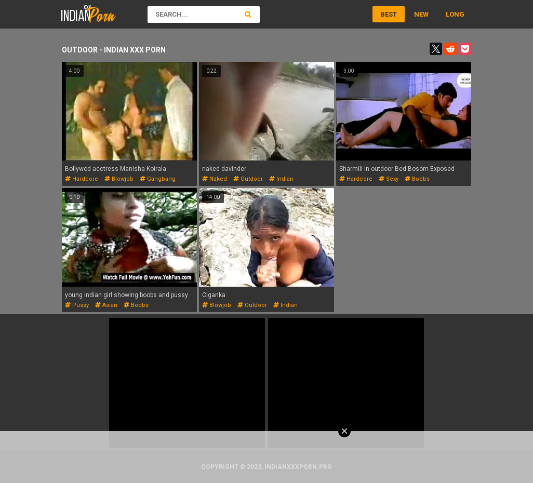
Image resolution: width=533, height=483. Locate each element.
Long (455, 14)
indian (281, 179)
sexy (388, 179)
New (421, 14)
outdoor (248, 179)
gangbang (158, 179)
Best (388, 14)
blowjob (119, 179)
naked (214, 179)
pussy (77, 305)
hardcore (81, 179)
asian (106, 305)
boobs (417, 179)
